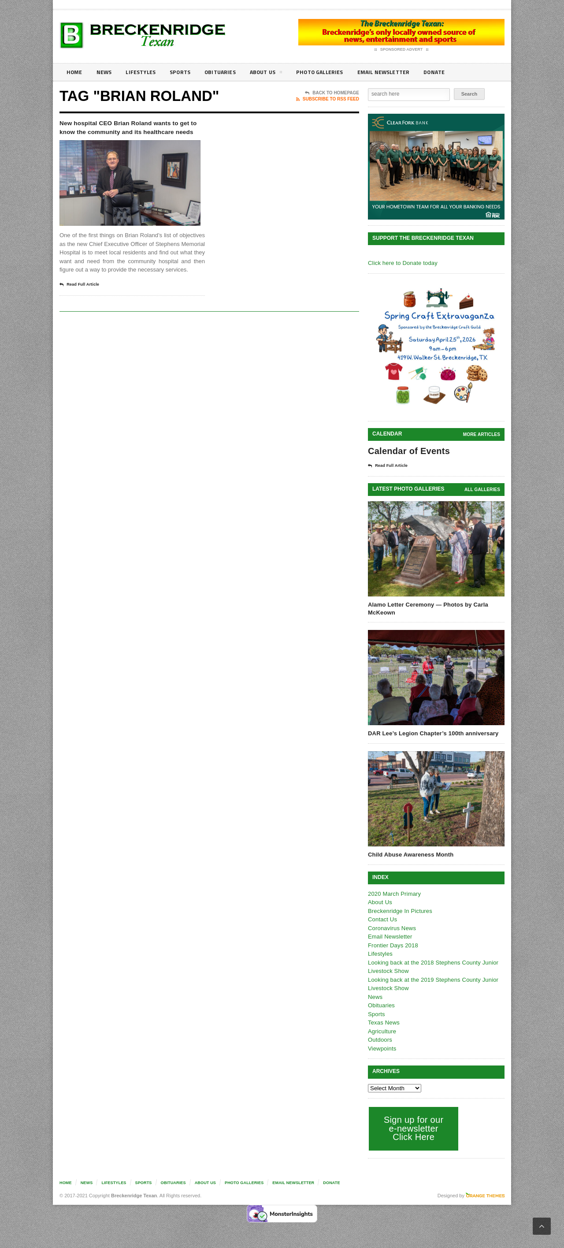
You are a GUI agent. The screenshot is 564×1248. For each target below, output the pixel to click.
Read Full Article (82, 309)
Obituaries (230, 72)
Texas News (383, 1022)
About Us (279, 73)
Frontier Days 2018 (392, 945)
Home (75, 72)
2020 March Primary (393, 893)
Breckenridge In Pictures (399, 910)
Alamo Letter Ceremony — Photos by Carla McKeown (426, 608)
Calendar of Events (408, 451)
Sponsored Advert (401, 49)
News (106, 72)
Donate (460, 72)
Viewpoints (382, 1048)
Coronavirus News (391, 927)
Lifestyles (145, 72)
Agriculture (381, 1031)
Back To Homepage (332, 93)
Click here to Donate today (401, 263)
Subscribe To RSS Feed (327, 99)
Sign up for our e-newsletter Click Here (413, 1127)
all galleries (482, 489)
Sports (187, 72)
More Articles (482, 434)
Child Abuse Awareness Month (410, 854)
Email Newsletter (405, 72)
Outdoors (379, 1039)
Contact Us (382, 919)
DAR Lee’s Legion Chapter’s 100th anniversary (431, 733)
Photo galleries (337, 72)
